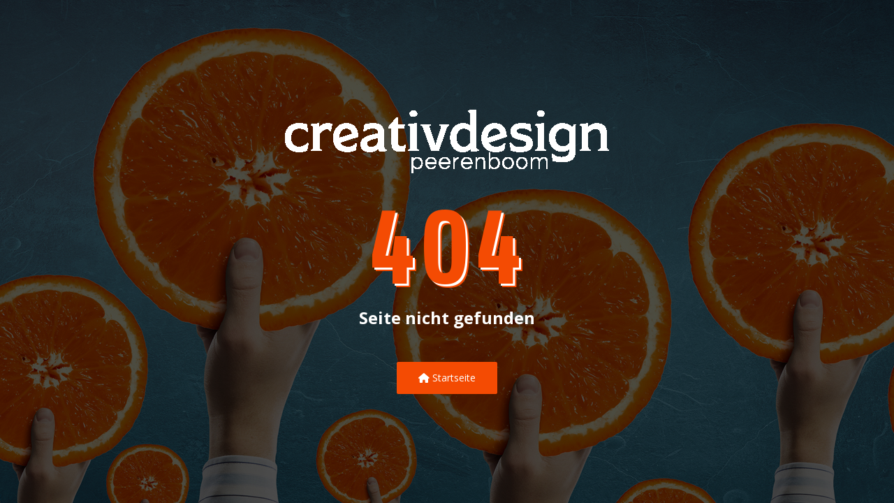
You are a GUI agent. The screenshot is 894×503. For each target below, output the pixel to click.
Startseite (447, 377)
